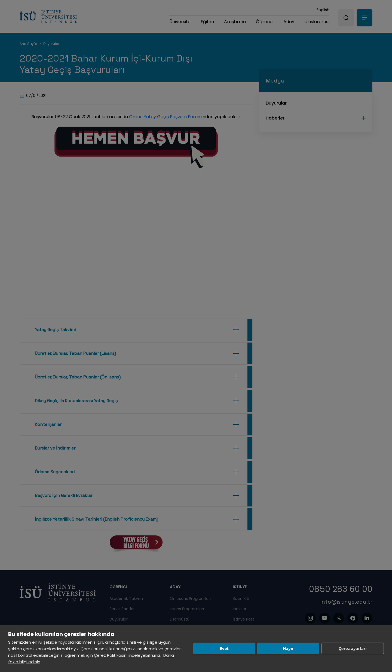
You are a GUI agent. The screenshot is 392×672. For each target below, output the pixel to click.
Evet (224, 648)
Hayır (288, 648)
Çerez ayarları (353, 648)
